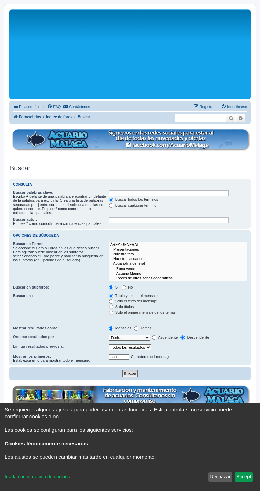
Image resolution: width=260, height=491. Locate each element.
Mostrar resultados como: (36, 328)
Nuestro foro (178, 254)
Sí (114, 287)
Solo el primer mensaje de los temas (142, 312)
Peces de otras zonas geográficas (178, 278)
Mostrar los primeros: (32, 356)
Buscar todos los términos (133, 199)
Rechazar (220, 476)
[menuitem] (54, 107)
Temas (142, 328)
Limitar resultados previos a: (38, 346)
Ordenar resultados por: (34, 337)
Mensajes (120, 328)
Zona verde (178, 268)
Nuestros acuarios (178, 259)
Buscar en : (23, 296)
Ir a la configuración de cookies (37, 476)
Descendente (194, 337)
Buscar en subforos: (31, 287)
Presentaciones (178, 249)
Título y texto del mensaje (133, 296)
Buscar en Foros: (28, 244)
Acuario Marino (178, 273)
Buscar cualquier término (133, 205)
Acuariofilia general (178, 263)
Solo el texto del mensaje (133, 301)
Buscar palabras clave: (33, 192)
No (127, 287)
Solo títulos (121, 307)
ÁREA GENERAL (178, 244)
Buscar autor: (25, 219)
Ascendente (165, 337)
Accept (244, 476)
